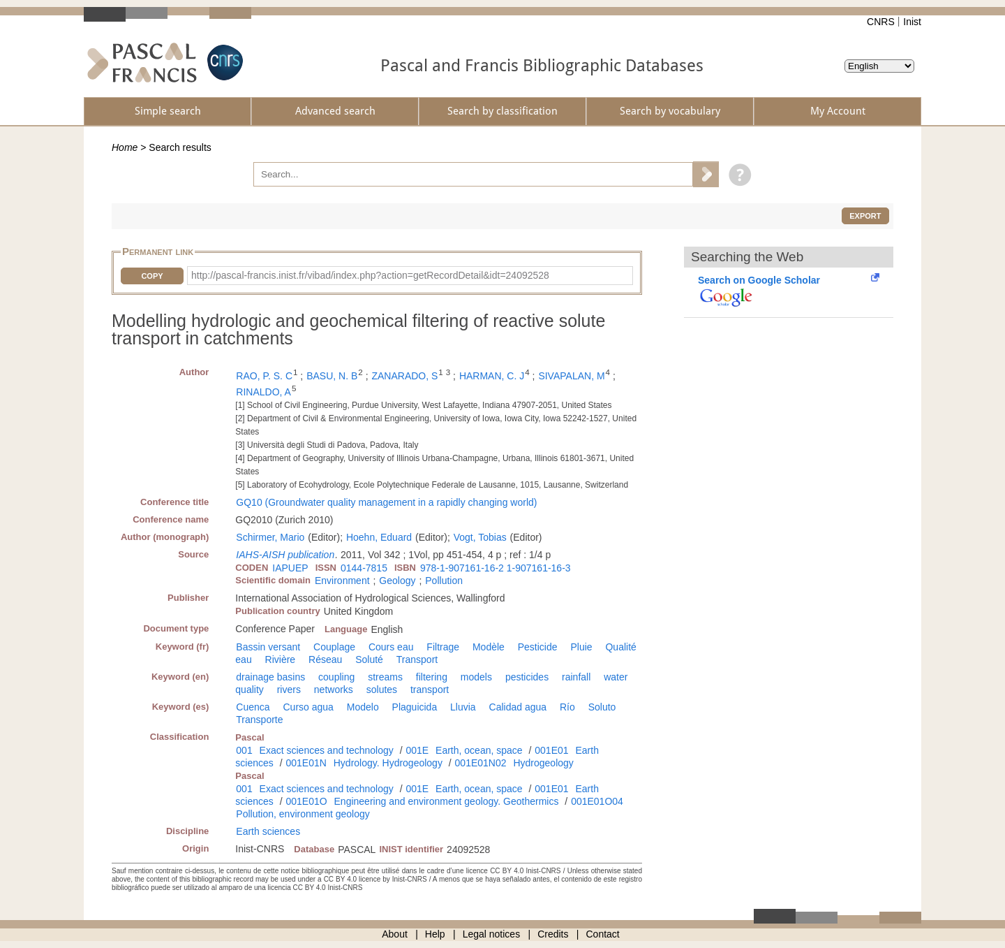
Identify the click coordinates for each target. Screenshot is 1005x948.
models (476, 677)
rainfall (576, 677)
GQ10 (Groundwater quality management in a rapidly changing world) (386, 502)
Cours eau (391, 646)
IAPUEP (290, 568)
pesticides (527, 677)
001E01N (305, 762)
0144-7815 (364, 568)
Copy (152, 276)
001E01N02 (481, 762)
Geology (397, 580)
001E (417, 750)
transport (429, 689)
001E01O (306, 801)
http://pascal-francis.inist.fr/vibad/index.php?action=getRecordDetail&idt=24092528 (370, 275)
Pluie (581, 646)
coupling (336, 677)
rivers (289, 689)
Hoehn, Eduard (379, 537)
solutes (381, 689)
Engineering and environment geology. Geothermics (446, 801)
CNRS (881, 21)
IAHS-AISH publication (285, 554)
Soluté (369, 659)
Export (865, 216)
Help (435, 934)
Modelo (363, 707)
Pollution (444, 580)
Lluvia (463, 707)
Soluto (602, 707)
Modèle (488, 646)
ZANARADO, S (404, 375)
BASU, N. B (331, 375)
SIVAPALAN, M (571, 375)
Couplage (334, 646)
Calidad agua (518, 707)
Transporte (259, 719)
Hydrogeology (543, 762)
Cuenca (252, 707)
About (395, 934)
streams (385, 677)
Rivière (280, 659)
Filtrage (442, 646)
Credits (552, 934)
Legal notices (492, 934)
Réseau (325, 659)
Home (124, 147)
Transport (417, 659)
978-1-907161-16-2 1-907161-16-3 (495, 568)
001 (244, 750)
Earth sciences (268, 831)
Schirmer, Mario (270, 537)
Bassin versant (268, 646)
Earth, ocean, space (479, 750)
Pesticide (538, 646)
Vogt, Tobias (480, 537)
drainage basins (270, 677)
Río (567, 707)
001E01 (551, 750)
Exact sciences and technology (327, 750)
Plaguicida (415, 707)
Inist (912, 21)
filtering (431, 677)
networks (333, 689)
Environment (342, 580)
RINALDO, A (263, 392)
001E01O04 (597, 801)
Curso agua (308, 707)
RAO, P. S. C (264, 375)
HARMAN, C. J (491, 375)
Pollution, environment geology (302, 813)
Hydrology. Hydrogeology (388, 762)
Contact (603, 934)
